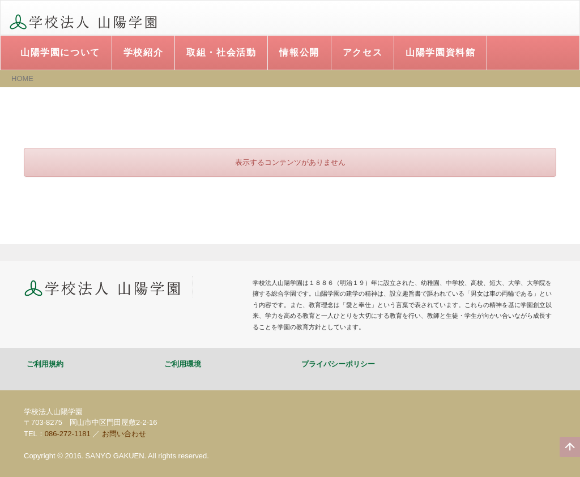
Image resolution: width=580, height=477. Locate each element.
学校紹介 (143, 52)
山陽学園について (60, 52)
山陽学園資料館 (440, 52)
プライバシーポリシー (338, 364)
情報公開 (299, 52)
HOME (22, 78)
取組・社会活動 (221, 52)
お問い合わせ (124, 433)
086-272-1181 (68, 433)
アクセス (362, 52)
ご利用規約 (45, 364)
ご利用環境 (182, 364)
